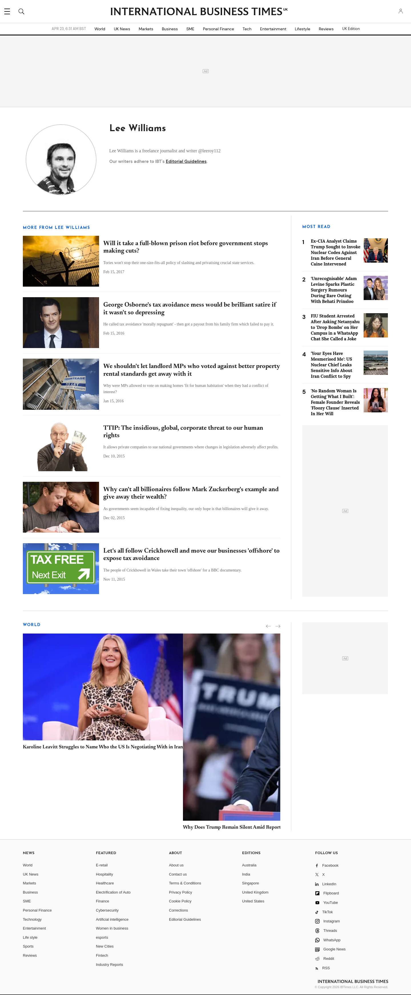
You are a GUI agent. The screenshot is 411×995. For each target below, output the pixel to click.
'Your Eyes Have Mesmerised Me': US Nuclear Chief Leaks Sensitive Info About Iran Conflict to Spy (331, 365)
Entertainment (273, 28)
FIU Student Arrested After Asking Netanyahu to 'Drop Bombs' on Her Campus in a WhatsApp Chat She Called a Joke (335, 327)
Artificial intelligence (112, 919)
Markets (146, 28)
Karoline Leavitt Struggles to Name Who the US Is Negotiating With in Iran (103, 747)
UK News (122, 28)
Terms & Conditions (185, 883)
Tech (247, 28)
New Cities (105, 946)
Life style (30, 937)
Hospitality (104, 874)
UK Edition (351, 29)
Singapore (250, 883)
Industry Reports (109, 964)
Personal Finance (218, 28)
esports (102, 937)
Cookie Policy (180, 901)
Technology (32, 919)
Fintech (102, 955)
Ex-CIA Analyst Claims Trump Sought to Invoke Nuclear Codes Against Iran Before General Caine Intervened (335, 252)
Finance (102, 901)
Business (170, 28)
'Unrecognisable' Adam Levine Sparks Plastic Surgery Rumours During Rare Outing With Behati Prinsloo (334, 290)
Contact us (178, 874)
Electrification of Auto (113, 892)
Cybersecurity (107, 910)
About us (176, 865)
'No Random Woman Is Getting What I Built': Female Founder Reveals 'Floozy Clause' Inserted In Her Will (335, 402)
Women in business (112, 928)
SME (190, 28)
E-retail (102, 865)
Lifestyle (302, 28)
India (246, 874)
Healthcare (105, 883)
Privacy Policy (180, 892)
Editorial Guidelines (186, 161)
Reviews (326, 28)
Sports (28, 946)
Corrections (178, 910)
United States (253, 901)
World (99, 28)
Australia (249, 865)
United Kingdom (255, 892)
